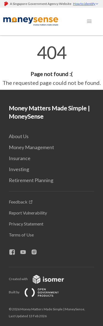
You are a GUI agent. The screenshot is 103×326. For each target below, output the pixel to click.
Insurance (19, 158)
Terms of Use (21, 234)
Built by (38, 292)
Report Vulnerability (28, 212)
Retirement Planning (31, 180)
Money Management (31, 147)
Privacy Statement (26, 223)
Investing (19, 169)
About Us (19, 136)
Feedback (18, 201)
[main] (51, 65)
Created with (41, 279)
